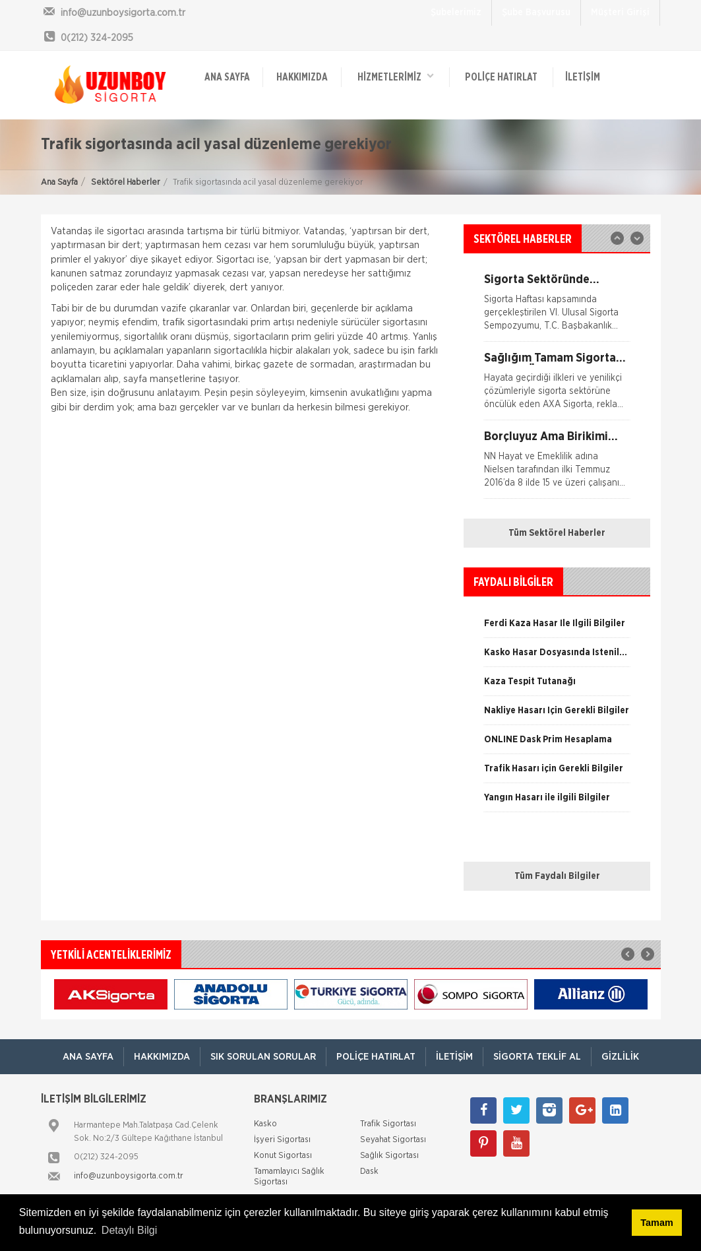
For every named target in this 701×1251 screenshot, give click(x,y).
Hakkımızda (302, 77)
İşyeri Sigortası (282, 1140)
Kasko (265, 1124)
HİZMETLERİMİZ (395, 76)
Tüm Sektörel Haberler (556, 533)
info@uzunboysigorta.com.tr (128, 1176)
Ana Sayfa (59, 182)
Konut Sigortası (283, 1155)
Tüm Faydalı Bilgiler (557, 876)
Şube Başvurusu (536, 12)
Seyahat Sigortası (393, 1140)
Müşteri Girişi (620, 12)
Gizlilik (620, 1057)
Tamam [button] (656, 1222)
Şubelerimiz (456, 12)
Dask (369, 1171)
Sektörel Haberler (125, 182)
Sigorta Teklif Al (537, 1057)
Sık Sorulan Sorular (263, 1057)
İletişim (582, 77)
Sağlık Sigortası (389, 1155)
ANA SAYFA (227, 77)
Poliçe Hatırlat (501, 77)
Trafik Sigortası (388, 1124)
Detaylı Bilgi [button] (129, 1230)
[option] (556, 386)
